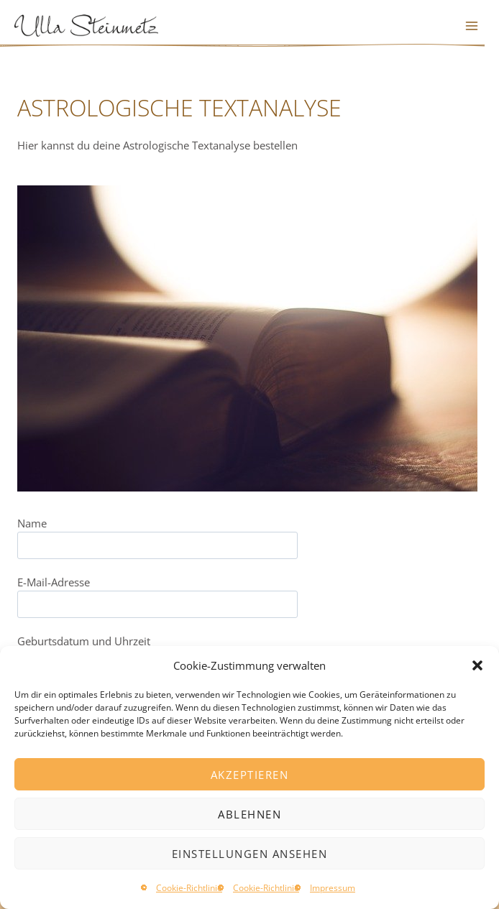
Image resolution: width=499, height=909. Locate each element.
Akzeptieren (250, 774)
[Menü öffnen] (471, 25)
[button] (477, 665)
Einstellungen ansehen (250, 853)
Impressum (332, 888)
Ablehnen (249, 814)
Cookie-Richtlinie (189, 888)
